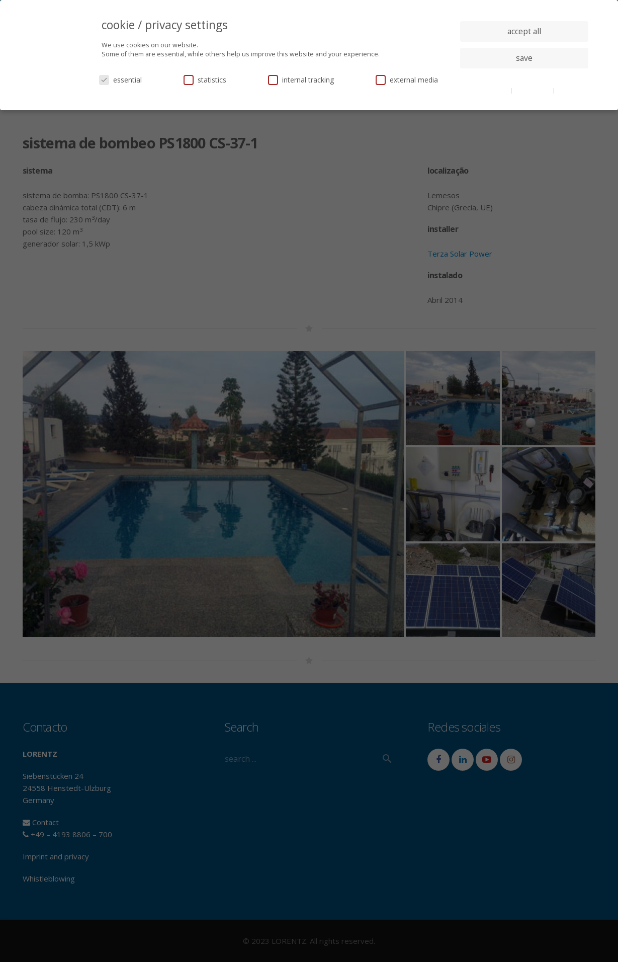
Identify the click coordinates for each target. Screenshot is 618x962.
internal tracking (301, 80)
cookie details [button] (490, 90)
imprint (567, 90)
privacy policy (533, 90)
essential (120, 80)
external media (407, 80)
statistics (205, 80)
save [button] (524, 57)
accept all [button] (524, 31)
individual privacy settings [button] (524, 78)
